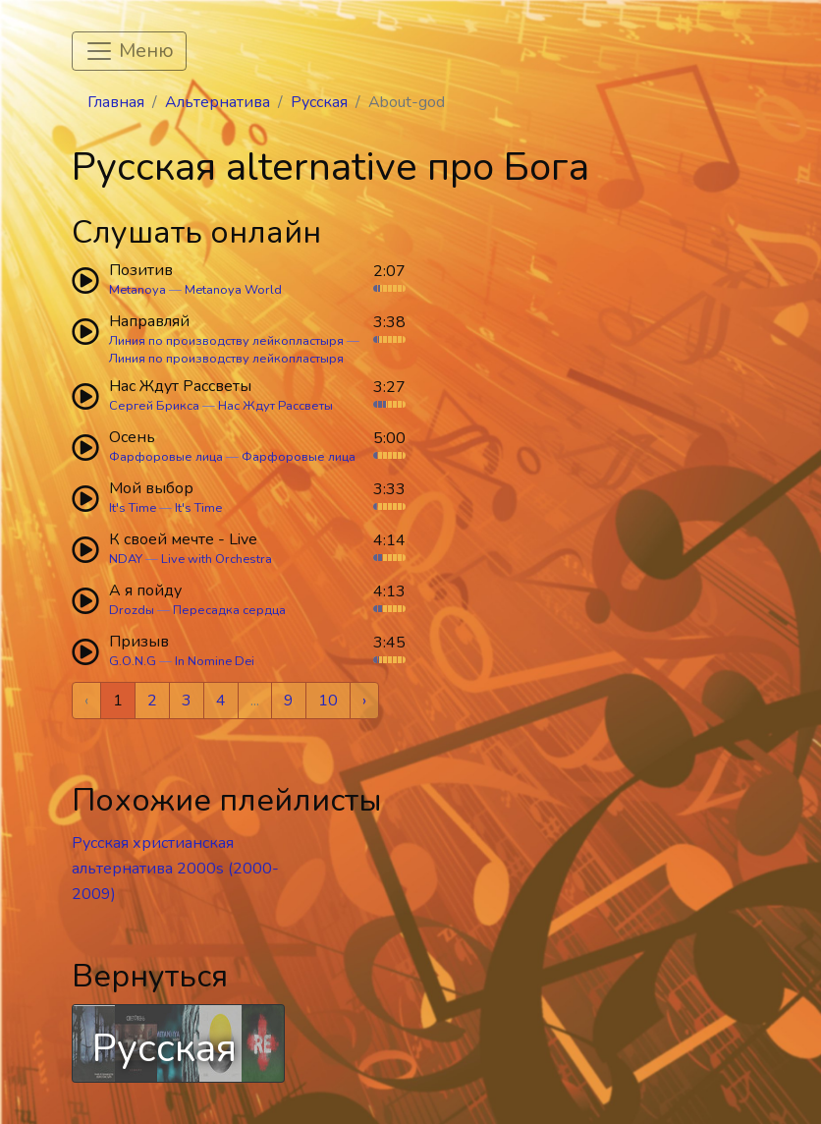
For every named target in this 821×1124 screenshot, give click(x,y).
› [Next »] (364, 700)
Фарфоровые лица (166, 457)
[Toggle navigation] (129, 51)
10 (328, 700)
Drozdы (131, 610)
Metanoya (137, 290)
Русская (319, 102)
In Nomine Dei (214, 661)
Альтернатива (217, 102)
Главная (115, 102)
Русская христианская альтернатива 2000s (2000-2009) (175, 868)
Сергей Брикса (154, 406)
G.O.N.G (132, 661)
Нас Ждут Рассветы (275, 406)
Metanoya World (233, 290)
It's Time (132, 508)
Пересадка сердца (229, 610)
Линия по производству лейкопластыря (226, 341)
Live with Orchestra (216, 559)
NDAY (125, 559)
